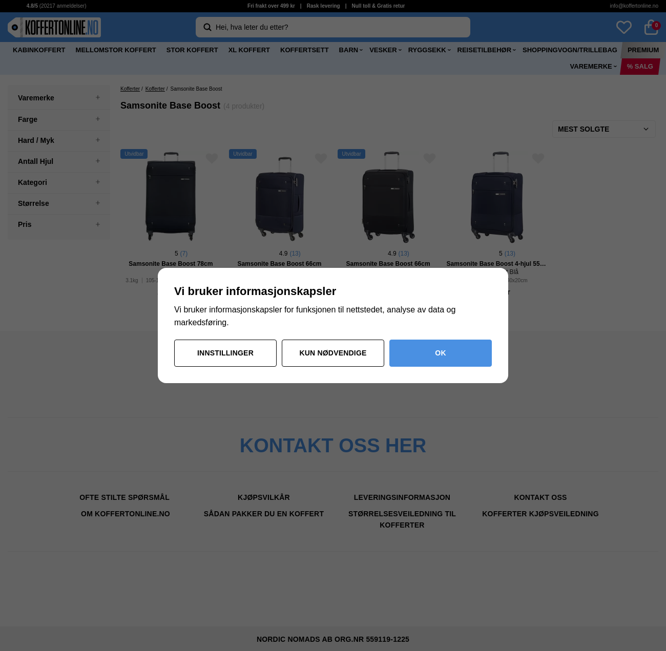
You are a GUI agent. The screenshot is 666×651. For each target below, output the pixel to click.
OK (440, 353)
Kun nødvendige (332, 353)
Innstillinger (225, 353)
